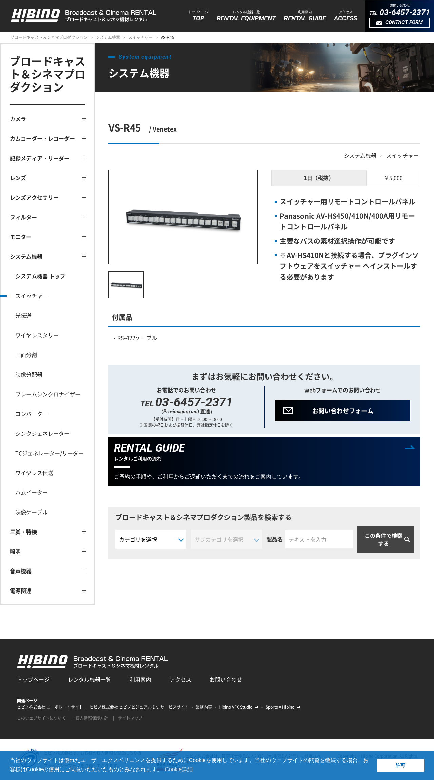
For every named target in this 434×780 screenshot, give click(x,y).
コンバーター (31, 413)
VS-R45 (167, 37)
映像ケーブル (31, 512)
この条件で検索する (383, 539)
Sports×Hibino (282, 707)
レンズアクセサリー (34, 197)
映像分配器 (28, 374)
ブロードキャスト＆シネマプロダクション (48, 37)
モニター (21, 237)
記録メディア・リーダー (40, 158)
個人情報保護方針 (92, 718)
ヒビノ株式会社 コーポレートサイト (50, 707)
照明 (15, 551)
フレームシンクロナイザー (47, 394)
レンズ (18, 178)
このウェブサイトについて (41, 718)
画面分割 (26, 355)
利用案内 (140, 679)
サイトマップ (130, 718)
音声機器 (21, 571)
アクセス (180, 679)
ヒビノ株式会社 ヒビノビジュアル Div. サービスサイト (139, 707)
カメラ (18, 119)
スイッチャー (140, 37)
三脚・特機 (23, 531)
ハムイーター (31, 492)
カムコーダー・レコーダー (42, 138)
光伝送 (23, 315)
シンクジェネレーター (42, 433)
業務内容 (204, 707)
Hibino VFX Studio (238, 707)
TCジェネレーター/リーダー (49, 453)
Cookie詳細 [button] (179, 769)
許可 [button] (400, 765)
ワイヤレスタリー (37, 335)
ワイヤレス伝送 (34, 472)
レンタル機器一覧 (89, 679)
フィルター (23, 217)
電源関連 (21, 590)
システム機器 (108, 37)
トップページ (33, 679)
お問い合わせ (226, 679)
